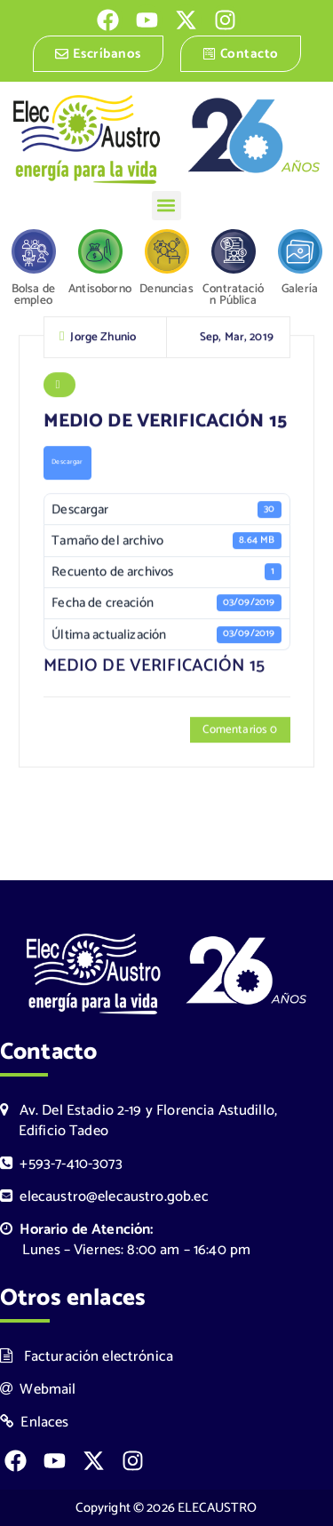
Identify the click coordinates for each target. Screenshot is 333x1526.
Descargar (67, 463)
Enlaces (34, 1423)
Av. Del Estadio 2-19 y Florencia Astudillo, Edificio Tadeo (138, 1121)
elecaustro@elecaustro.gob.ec (104, 1197)
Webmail (38, 1390)
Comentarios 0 (239, 731)
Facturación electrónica (86, 1357)
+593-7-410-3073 (61, 1164)
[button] (166, 205)
